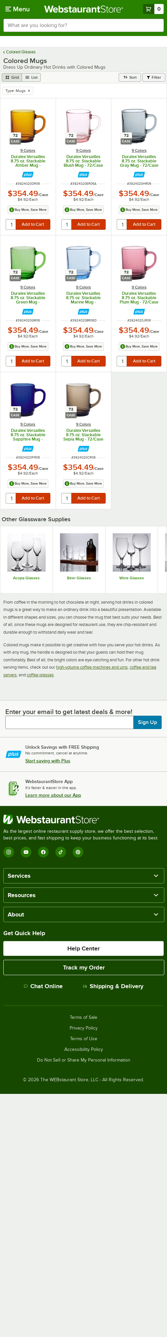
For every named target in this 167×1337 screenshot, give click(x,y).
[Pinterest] (78, 852)
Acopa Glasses (26, 578)
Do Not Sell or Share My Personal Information (83, 1060)
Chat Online (43, 986)
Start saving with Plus (47, 760)
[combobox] (83, 25)
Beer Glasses (79, 578)
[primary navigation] (17, 9)
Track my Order (84, 967)
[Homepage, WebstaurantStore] (83, 9)
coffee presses (40, 674)
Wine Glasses (131, 578)
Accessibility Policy (83, 1049)
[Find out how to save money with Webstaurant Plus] (28, 174)
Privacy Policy (84, 1028)
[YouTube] (26, 852)
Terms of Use (83, 1039)
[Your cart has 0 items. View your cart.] (153, 9)
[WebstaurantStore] (83, 819)
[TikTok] (60, 852)
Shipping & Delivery (113, 986)
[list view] (31, 77)
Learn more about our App (53, 795)
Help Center (83, 948)
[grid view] (12, 77)
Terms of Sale (83, 1017)
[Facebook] (43, 852)
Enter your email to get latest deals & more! (68, 711)
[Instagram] (8, 852)
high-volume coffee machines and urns (92, 667)
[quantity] (11, 224)
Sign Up (147, 722)
